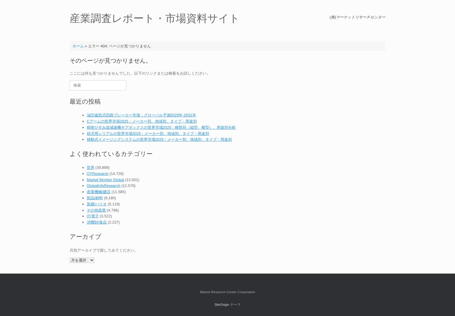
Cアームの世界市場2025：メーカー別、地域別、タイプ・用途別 (142, 121)
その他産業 (96, 210)
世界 (90, 167)
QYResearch (97, 173)
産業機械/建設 (99, 192)
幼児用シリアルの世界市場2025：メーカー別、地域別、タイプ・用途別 (148, 133)
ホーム (78, 46)
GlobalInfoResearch (103, 185)
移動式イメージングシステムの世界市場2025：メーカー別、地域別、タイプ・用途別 (159, 139)
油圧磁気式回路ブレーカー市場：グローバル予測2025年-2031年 (141, 115)
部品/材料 (95, 198)
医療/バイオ (97, 204)
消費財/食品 (97, 222)
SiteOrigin (221, 304)
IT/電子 (93, 216)
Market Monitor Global (105, 180)
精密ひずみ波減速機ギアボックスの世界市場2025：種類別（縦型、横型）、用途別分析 (161, 127)
